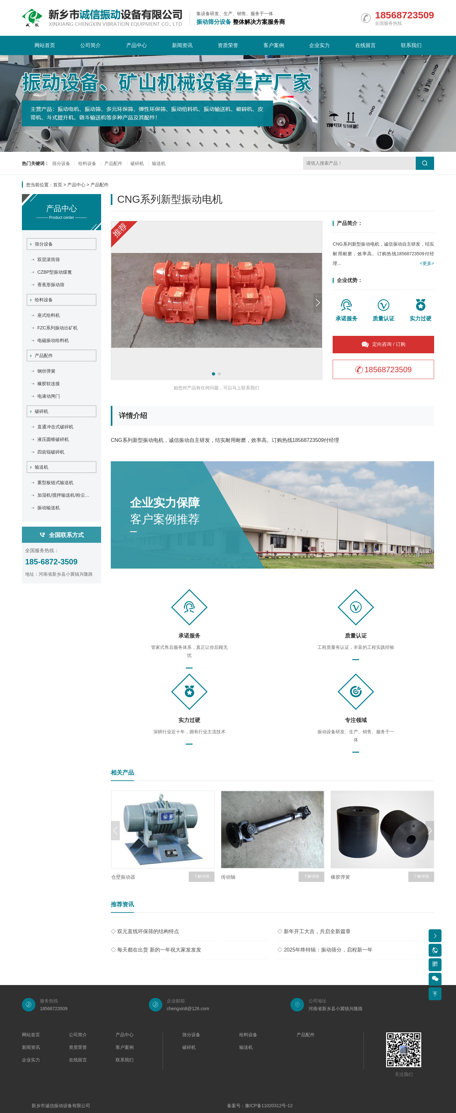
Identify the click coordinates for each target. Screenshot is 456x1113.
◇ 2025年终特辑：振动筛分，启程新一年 (325, 949)
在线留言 (365, 45)
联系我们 (411, 45)
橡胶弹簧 (340, 877)
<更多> (427, 263)
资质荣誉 (228, 45)
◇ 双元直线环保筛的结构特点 (145, 931)
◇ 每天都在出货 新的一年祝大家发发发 (156, 949)
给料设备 (87, 163)
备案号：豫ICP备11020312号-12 (260, 1105)
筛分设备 (61, 163)
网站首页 (44, 45)
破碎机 (137, 163)
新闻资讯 (182, 45)
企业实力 (319, 45)
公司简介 (90, 45)
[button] (213, 374)
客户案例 (273, 45)
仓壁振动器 (123, 877)
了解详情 (201, 876)
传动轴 (228, 877)
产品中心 (136, 45)
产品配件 (113, 163)
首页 (57, 184)
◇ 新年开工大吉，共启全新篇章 (314, 931)
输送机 (159, 163)
